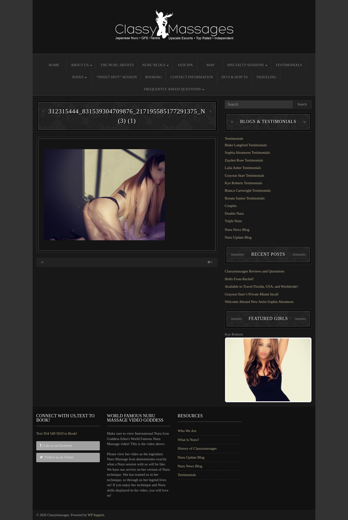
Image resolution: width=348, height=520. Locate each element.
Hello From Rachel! (239, 279)
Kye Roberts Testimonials (243, 183)
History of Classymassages (197, 448)
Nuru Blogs (155, 65)
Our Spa (185, 65)
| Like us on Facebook (56, 445)
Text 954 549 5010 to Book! (56, 433)
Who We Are (187, 431)
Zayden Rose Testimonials (244, 160)
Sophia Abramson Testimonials (247, 152)
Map (211, 65)
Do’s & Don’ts (234, 77)
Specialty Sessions (247, 65)
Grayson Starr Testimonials (244, 175)
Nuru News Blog (237, 230)
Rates (79, 77)
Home (54, 65)
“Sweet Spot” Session (116, 77)
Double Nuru (234, 213)
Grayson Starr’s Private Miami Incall (251, 294)
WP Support (96, 515)
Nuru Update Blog (238, 237)
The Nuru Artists (117, 65)
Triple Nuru (233, 221)
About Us (81, 65)
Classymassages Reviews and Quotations (254, 271)
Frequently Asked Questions (174, 89)
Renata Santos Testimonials (245, 198)
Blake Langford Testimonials (246, 145)
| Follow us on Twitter (56, 457)
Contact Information (191, 77)
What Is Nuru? (188, 440)
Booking (153, 77)
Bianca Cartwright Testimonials (248, 190)
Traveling (266, 77)
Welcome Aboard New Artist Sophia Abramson (259, 302)
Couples (231, 206)
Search (302, 104)
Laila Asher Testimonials (243, 168)
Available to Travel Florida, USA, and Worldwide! (261, 286)
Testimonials (289, 65)
